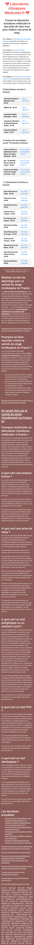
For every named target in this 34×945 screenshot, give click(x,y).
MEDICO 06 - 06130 (10, 107)
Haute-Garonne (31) (20, 916)
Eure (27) (23, 908)
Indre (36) (15, 925)
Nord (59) (13, 943)
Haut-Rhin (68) (15, 923)
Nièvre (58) (5, 943)
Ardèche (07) (5, 892)
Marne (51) (9, 936)
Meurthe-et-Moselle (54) (24, 939)
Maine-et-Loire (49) (20, 934)
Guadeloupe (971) (16, 912)
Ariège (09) (24, 892)
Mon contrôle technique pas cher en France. (15, 884)
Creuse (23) (29, 903)
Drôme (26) (5, 908)
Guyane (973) (27, 912)
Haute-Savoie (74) (8, 921)
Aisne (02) (12, 888)
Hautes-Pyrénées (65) (23, 914)
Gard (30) (21, 910)
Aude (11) (8, 894)
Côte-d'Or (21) (5, 903)
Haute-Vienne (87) (21, 921)
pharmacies (20, 50)
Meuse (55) (5, 941)
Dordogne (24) (19, 905)
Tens (24, 271)
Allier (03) (21, 888)
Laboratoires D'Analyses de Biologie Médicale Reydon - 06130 (11, 123)
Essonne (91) (14, 908)
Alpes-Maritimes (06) (24, 890)
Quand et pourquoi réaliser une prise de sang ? (16, 852)
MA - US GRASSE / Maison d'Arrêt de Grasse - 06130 (10, 163)
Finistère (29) (12, 910)
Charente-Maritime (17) (24, 899)
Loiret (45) (17, 930)
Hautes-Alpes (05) (7, 914)
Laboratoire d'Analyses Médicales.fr (17, 8)
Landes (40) (20, 928)
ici (11, 699)
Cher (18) (4, 901)
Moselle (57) (27, 941)
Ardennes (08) (15, 892)
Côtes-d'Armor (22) (18, 903)
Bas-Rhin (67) (27, 894)
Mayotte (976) (10, 939)
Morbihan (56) (16, 941)
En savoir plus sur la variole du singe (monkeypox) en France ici (16, 416)
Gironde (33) (5, 912)
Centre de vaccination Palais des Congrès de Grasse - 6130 (11, 172)
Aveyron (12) (17, 894)
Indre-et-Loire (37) (26, 925)
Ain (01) (4, 888)
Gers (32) (29, 910)
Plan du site (19, 271)
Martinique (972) (19, 936)
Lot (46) (19, 932)
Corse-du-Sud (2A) (25, 901)
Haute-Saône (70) (27, 919)
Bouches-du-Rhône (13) (9, 897)
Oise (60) (21, 943)
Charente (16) (10, 899)
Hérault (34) (25, 923)
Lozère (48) (9, 934)
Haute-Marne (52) (14, 919)
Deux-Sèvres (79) (7, 905)
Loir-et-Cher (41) (10, 932)
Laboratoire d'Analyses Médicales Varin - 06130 (11, 101)
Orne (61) (28, 943)
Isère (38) (4, 928)
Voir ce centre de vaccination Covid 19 (25, 152)
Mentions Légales (10, 271)
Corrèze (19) (13, 901)
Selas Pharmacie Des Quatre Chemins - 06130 (11, 254)
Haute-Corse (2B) (7, 916)
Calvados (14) (22, 897)
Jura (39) (12, 928)
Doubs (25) (28, 905)
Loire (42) (9, 930)
